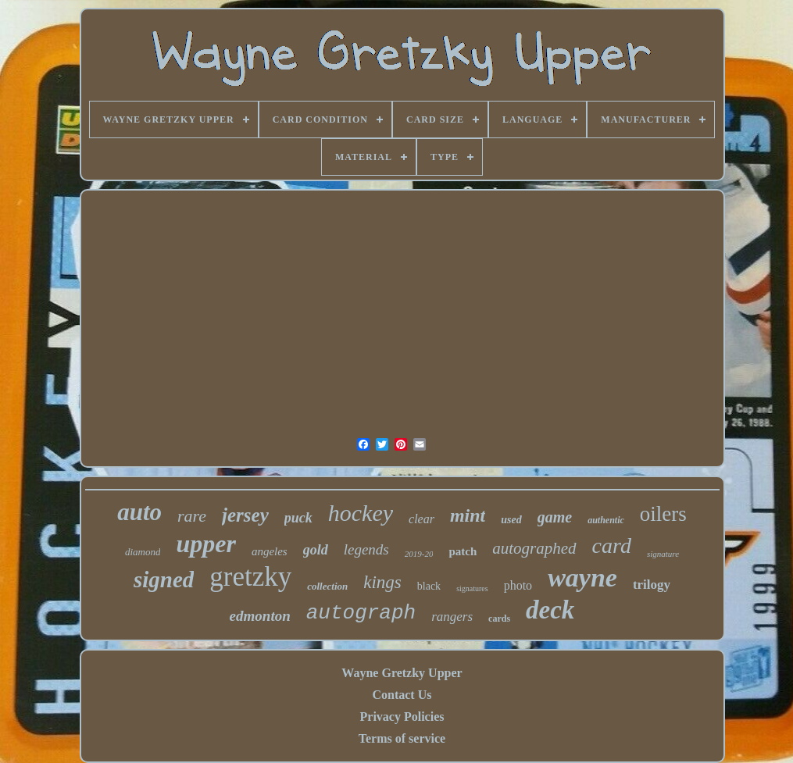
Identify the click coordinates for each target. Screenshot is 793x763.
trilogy (651, 584)
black (429, 586)
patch (462, 551)
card (611, 545)
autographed (534, 548)
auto (139, 512)
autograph (361, 613)
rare (191, 516)
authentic (606, 520)
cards (499, 618)
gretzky (250, 577)
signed (164, 579)
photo (518, 585)
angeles (270, 551)
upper (205, 543)
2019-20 (419, 553)
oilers (663, 514)
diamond (143, 552)
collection (327, 586)
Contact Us (401, 694)
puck (298, 518)
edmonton (260, 616)
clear (421, 519)
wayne (582, 577)
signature (663, 553)
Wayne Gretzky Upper (401, 672)
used (511, 520)
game (555, 517)
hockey (360, 513)
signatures (472, 588)
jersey (245, 515)
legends (366, 549)
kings (382, 582)
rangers (452, 616)
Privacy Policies (402, 716)
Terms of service (402, 738)
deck (550, 610)
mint (467, 515)
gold (315, 550)
